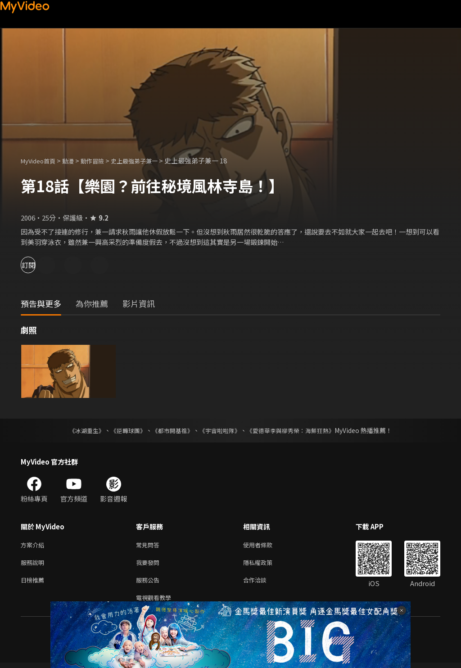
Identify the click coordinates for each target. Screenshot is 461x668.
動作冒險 (102, 160)
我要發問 (149, 564)
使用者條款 (265, 545)
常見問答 (149, 545)
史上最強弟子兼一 (149, 160)
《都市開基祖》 (170, 430)
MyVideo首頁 (41, 160)
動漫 (75, 160)
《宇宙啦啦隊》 (221, 430)
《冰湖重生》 (79, 430)
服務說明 (34, 564)
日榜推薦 (34, 583)
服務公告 (149, 583)
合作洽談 (262, 583)
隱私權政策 (265, 564)
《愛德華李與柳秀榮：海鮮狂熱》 (296, 430)
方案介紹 (34, 545)
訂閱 (38, 265)
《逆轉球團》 (123, 430)
